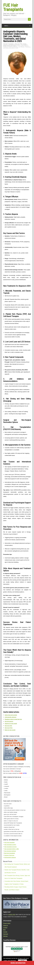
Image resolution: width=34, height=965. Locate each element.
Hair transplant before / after (11, 849)
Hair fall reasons (9, 721)
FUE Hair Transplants (13, 7)
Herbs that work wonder (11, 715)
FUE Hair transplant (9, 842)
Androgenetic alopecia (10, 717)
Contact (5, 927)
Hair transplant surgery (10, 844)
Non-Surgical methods (10, 851)
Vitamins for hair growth (11, 723)
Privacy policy (6, 923)
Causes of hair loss (9, 855)
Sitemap (5, 936)
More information (18, 963)
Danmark (5, 934)
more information (12, 960)
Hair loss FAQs (9, 727)
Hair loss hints (8, 725)
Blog (4, 929)
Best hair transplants (9, 853)
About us (5, 925)
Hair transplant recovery (10, 846)
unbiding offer (11, 914)
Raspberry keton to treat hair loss (13, 719)
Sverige (5, 931)
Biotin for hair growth (10, 730)
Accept (22, 960)
